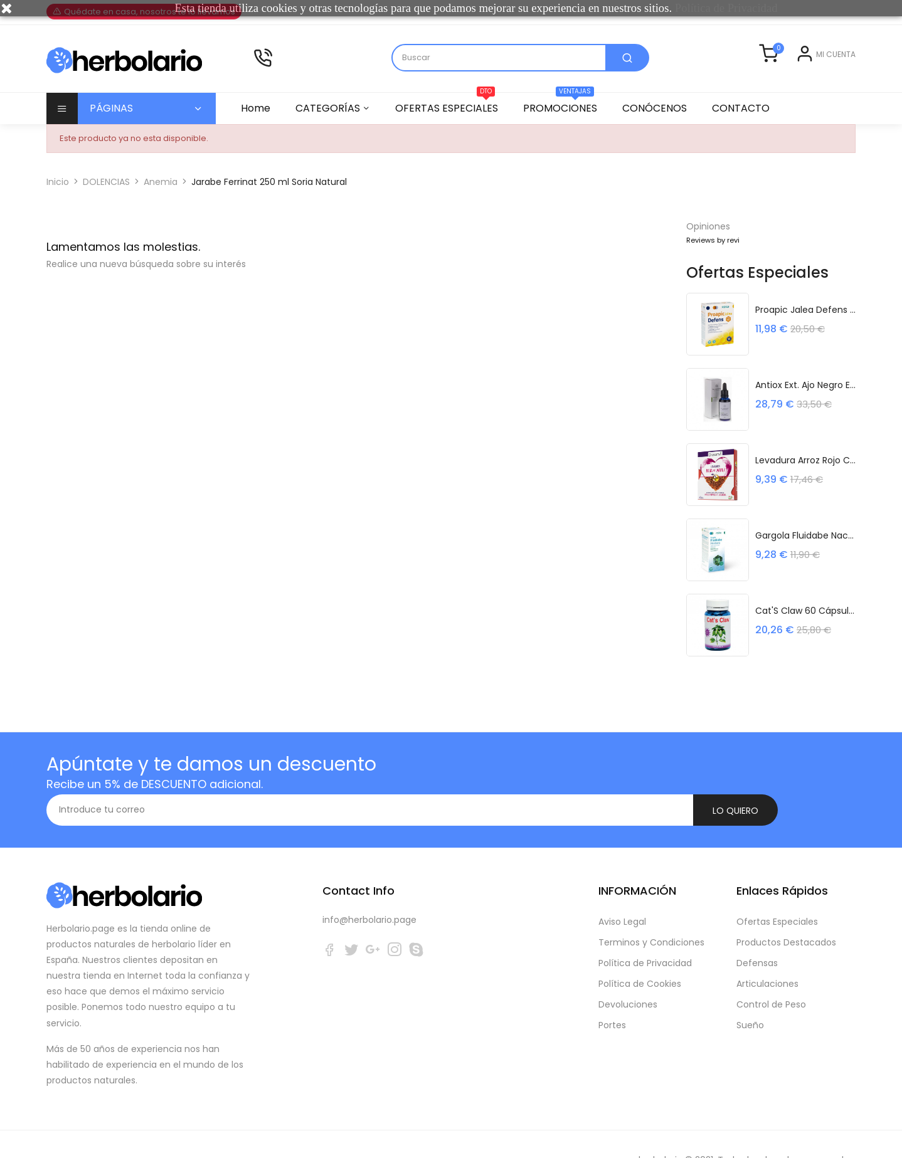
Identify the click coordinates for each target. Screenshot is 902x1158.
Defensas (757, 931)
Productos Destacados (786, 911)
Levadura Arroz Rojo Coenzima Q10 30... (805, 459)
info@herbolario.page (369, 888)
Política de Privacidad (645, 931)
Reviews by (713, 240)
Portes (612, 993)
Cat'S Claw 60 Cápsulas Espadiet (805, 609)
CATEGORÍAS (329, 108)
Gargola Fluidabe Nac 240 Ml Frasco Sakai (805, 534)
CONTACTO (750, 108)
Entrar (786, 63)
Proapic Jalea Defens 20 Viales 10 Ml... (805, 308)
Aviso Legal (622, 890)
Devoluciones (627, 973)
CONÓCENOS (662, 108)
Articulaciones (767, 952)
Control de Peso (771, 973)
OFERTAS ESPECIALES (450, 104)
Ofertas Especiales (777, 890)
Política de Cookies (639, 952)
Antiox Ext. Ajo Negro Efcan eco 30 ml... (805, 383)
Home (255, 108)
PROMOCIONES (566, 104)
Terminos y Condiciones (651, 911)
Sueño (750, 993)
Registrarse (831, 63)
